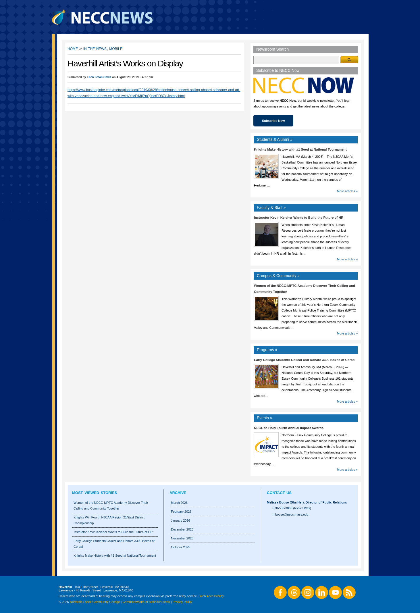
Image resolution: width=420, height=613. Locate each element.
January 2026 (180, 520)
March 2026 (179, 502)
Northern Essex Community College (95, 602)
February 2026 (181, 511)
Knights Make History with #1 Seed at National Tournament (300, 149)
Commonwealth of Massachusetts (146, 602)
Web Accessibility (211, 596)
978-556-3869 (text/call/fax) (292, 508)
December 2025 (182, 529)
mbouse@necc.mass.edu (290, 514)
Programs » (267, 350)
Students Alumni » (274, 139)
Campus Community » (278, 276)
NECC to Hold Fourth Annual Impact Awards (288, 428)
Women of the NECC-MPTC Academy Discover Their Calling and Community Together (111, 505)
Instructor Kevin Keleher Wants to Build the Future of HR (298, 217)
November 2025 (182, 538)
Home (73, 48)
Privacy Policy (182, 602)
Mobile (115, 48)
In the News (95, 48)
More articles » (347, 191)
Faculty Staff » (271, 207)
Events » (264, 418)
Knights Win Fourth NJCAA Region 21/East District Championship (109, 520)
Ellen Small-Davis (99, 77)
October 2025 (180, 547)
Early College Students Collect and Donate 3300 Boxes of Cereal (304, 360)
